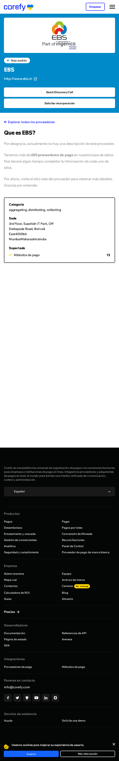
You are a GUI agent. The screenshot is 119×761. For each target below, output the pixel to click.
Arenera (67, 639)
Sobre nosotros (14, 573)
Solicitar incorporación (59, 103)
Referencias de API (74, 633)
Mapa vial (10, 580)
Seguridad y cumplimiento (21, 552)
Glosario (67, 599)
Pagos (8, 521)
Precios (10, 612)
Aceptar (31, 753)
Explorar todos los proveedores (31, 122)
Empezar (95, 7)
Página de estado (15, 639)
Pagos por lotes (72, 527)
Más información (87, 753)
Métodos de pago (73, 667)
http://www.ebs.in (20, 78)
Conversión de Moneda (77, 534)
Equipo (66, 573)
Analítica (10, 546)
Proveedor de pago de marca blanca (86, 552)
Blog (65, 592)
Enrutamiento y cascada (20, 534)
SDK (7, 645)
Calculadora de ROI (17, 592)
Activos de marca (73, 580)
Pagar (66, 521)
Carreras (76, 586)
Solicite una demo (74, 720)
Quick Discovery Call (59, 92)
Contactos (11, 586)
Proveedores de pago (18, 667)
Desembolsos (13, 527)
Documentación (14, 633)
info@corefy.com (17, 687)
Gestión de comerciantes (20, 540)
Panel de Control (73, 546)
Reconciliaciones (73, 540)
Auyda (8, 720)
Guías (7, 599)
